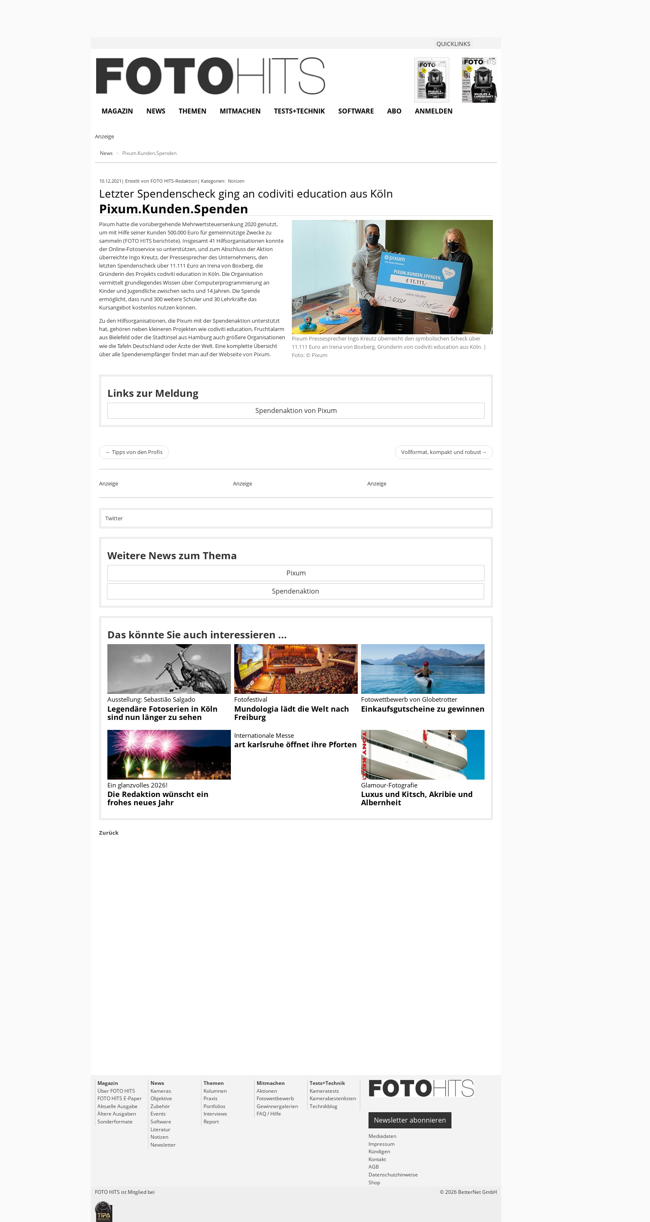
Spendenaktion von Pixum (296, 410)
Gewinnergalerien (277, 1106)
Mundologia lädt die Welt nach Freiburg (291, 713)
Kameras (160, 1090)
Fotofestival (250, 699)
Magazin (117, 111)
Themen (192, 111)
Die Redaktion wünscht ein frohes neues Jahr (158, 798)
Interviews (215, 1113)
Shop (374, 1182)
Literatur (160, 1129)
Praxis (211, 1098)
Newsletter (163, 1144)
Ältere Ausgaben (116, 1113)
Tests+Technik (299, 111)
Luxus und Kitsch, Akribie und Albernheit (417, 798)
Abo (394, 111)
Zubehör (160, 1106)
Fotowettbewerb (275, 1098)
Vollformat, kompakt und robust (444, 452)
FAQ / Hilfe (269, 1113)
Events (158, 1113)
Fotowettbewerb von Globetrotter (409, 699)
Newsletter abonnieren (410, 1120)
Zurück (109, 832)
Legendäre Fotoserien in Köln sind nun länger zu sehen (162, 713)
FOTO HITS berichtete (151, 240)
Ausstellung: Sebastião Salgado (151, 699)
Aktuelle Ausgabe (117, 1106)
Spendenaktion (295, 591)
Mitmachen (240, 111)
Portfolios (215, 1106)
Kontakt (377, 1159)
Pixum (296, 572)
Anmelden (434, 111)
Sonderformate (115, 1121)
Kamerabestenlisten (333, 1098)
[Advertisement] (296, 974)
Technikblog (323, 1106)
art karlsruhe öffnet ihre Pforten (295, 744)
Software (356, 111)
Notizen (237, 181)
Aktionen (267, 1090)
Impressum (382, 1143)
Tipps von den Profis (133, 452)
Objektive (161, 1098)
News (155, 111)
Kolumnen (215, 1090)
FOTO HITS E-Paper (119, 1098)
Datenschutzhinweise (393, 1174)
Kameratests (324, 1090)
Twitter (114, 518)
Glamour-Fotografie (389, 785)
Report (211, 1121)
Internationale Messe (264, 735)
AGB (374, 1166)
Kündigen (379, 1151)
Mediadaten (382, 1136)
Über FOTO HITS (116, 1090)
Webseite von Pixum (244, 354)
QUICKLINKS (454, 44)
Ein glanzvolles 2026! (137, 785)
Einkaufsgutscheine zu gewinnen (423, 709)
